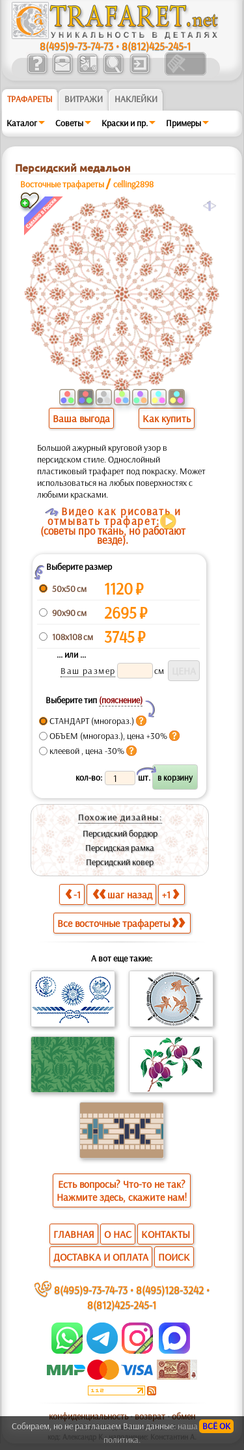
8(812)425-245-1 (156, 46)
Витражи (83, 99)
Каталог (22, 123)
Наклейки (136, 99)
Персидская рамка (119, 847)
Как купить (166, 418)
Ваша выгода (81, 418)
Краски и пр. (125, 123)
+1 (170, 894)
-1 (73, 894)
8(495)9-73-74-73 (76, 46)
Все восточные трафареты (121, 923)
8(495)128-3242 (170, 1289)
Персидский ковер (120, 862)
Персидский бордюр (120, 833)
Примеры (183, 123)
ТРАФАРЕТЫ (30, 99)
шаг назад (122, 894)
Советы (69, 123)
